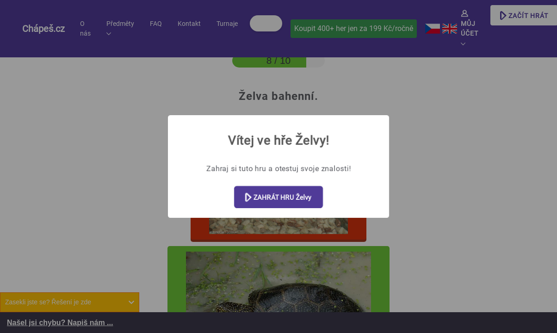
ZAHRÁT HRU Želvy (278, 198)
